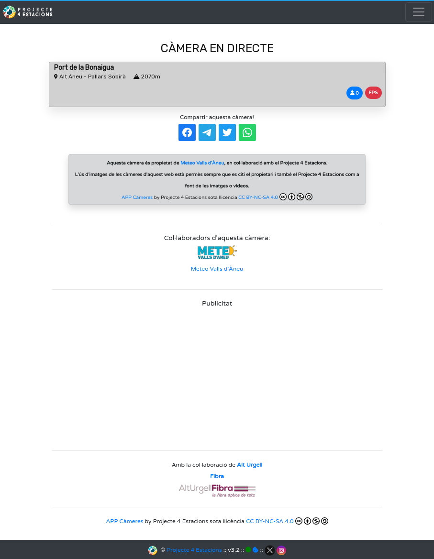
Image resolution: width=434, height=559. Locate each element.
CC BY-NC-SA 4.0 (275, 196)
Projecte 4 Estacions (194, 550)
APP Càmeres (137, 197)
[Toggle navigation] (418, 12)
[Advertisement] (217, 376)
